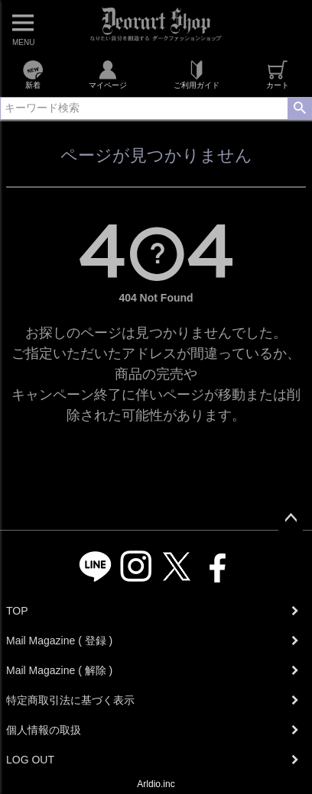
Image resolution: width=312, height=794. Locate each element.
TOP (17, 611)
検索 (299, 108)
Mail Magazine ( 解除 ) (59, 670)
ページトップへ (290, 518)
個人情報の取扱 (43, 730)
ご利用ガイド (196, 74)
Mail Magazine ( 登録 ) (59, 640)
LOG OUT (30, 760)
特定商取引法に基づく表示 (70, 700)
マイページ (108, 74)
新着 (32, 74)
